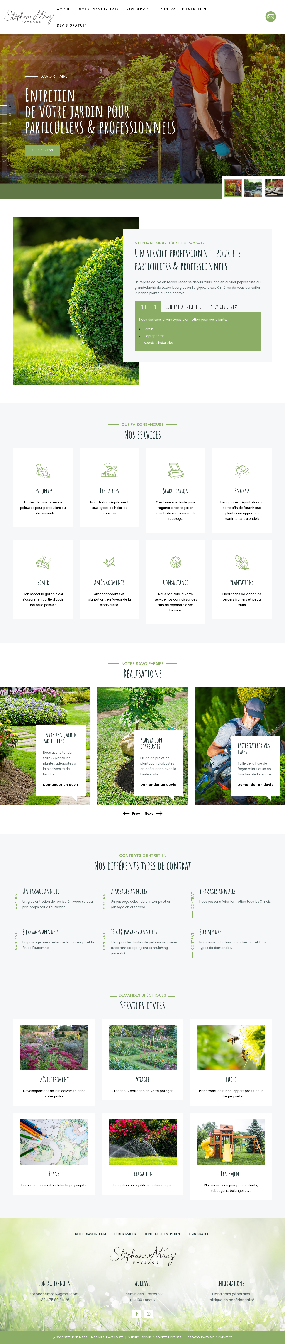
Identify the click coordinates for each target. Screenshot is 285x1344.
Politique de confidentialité (230, 1299)
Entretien (147, 306)
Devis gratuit (72, 25)
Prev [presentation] (131, 813)
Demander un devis (61, 784)
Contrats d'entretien (162, 1234)
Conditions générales (231, 1294)
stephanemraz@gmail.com (54, 1294)
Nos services (125, 1234)
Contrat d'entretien (184, 306)
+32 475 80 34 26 (54, 1299)
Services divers (224, 306)
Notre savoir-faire (91, 1234)
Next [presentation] (153, 813)
